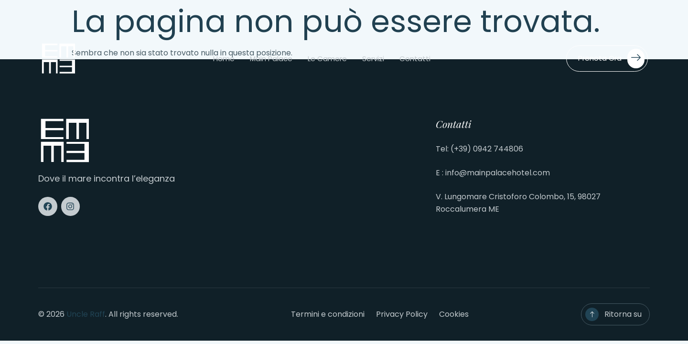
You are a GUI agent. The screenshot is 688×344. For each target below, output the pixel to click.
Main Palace (271, 59)
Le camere (327, 59)
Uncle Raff (85, 314)
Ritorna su (623, 314)
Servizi (373, 59)
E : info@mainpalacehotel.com (493, 172)
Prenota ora (611, 58)
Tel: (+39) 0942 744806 (479, 148)
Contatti (414, 59)
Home (224, 59)
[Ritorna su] (592, 314)
